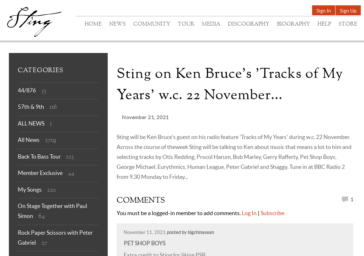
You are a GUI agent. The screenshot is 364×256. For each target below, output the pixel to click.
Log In (249, 213)
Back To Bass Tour (39, 156)
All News (28, 140)
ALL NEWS (31, 123)
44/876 (27, 90)
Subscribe (272, 213)
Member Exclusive (40, 173)
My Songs (30, 189)
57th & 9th (31, 106)
